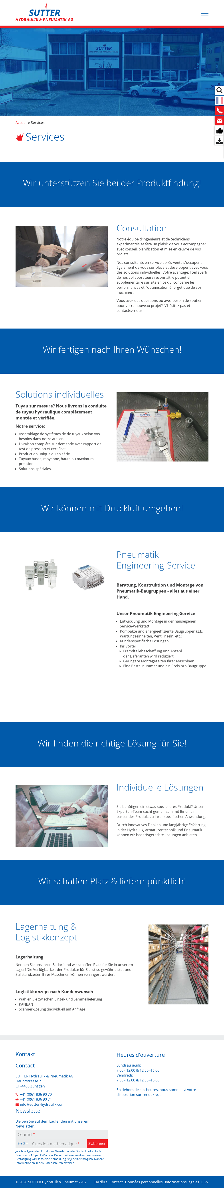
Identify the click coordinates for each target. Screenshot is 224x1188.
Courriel (25, 1134)
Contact (116, 1182)
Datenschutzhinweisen (59, 1163)
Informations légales (182, 1182)
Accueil (21, 122)
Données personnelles (144, 1182)
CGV (204, 1182)
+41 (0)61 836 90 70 (36, 1094)
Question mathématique (54, 1143)
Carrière (100, 1182)
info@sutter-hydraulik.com (42, 1104)
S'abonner (97, 1143)
